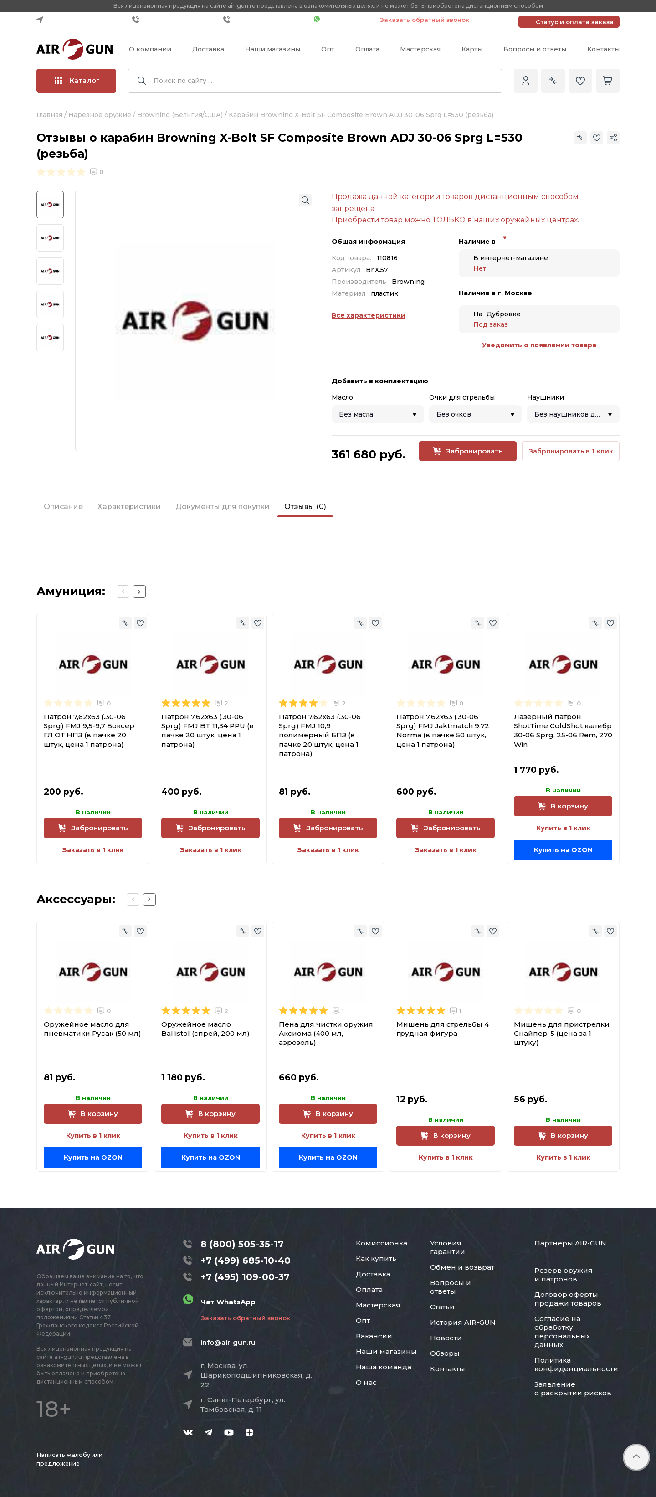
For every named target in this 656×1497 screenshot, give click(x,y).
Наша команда (383, 1367)
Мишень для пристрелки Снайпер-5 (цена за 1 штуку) (562, 1033)
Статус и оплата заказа (575, 22)
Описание (63, 506)
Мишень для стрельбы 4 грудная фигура (442, 1029)
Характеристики (129, 506)
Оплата (367, 49)
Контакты (603, 49)
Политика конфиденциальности (576, 1364)
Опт (327, 49)
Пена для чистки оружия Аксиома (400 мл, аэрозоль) (326, 1033)
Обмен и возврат (462, 1267)
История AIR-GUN (463, 1322)
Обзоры (445, 1353)
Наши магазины (272, 49)
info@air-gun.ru (228, 1342)
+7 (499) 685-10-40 (175, 19)
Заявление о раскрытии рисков (572, 1388)
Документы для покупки (222, 506)
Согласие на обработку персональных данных (562, 1331)
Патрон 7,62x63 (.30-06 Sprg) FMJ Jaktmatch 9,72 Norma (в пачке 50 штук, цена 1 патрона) (442, 730)
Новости (446, 1337)
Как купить (376, 1258)
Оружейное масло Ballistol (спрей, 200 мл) (205, 1029)
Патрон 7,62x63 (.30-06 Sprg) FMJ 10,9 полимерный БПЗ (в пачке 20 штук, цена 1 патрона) (320, 735)
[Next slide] (139, 591)
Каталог (77, 80)
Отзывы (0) (305, 506)
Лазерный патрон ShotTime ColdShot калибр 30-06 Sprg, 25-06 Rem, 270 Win (563, 730)
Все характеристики (368, 315)
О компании (150, 49)
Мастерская (420, 49)
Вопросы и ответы (534, 49)
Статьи (442, 1306)
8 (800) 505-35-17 (242, 1244)
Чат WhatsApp (342, 19)
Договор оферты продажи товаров (567, 1298)
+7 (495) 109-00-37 (266, 19)
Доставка (208, 49)
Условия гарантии (447, 1247)
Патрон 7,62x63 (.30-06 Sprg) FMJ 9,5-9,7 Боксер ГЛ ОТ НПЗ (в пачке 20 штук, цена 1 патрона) (89, 730)
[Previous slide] (123, 591)
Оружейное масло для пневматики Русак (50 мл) (92, 1029)
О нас (366, 1382)
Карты (471, 49)
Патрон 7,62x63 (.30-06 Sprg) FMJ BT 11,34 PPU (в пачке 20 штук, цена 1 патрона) (207, 730)
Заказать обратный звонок (424, 19)
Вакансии (374, 1336)
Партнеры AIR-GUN (570, 1243)
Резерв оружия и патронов (563, 1274)
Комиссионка (381, 1243)
